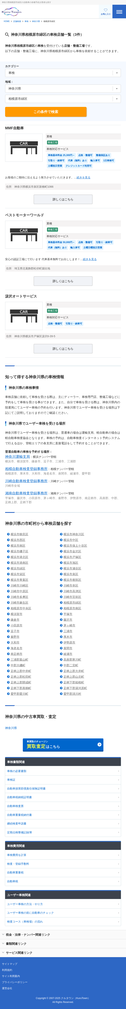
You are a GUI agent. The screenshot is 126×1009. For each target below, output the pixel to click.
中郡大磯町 (18, 665)
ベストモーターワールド (24, 215)
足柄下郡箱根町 (73, 682)
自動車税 (12, 881)
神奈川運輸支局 (17, 457)
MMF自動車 (14, 128)
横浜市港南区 (19, 562)
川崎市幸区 (70, 585)
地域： (9, 81)
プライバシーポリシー (15, 982)
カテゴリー (12, 66)
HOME (7, 21)
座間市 (67, 648)
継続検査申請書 (16, 823)
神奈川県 (36, 21)
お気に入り (106, 12)
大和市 (15, 642)
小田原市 (16, 625)
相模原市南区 (72, 608)
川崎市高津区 (72, 591)
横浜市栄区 (18, 574)
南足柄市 (16, 654)
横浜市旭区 (70, 562)
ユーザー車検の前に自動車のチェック (30, 912)
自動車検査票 (15, 806)
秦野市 (15, 636)
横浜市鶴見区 (19, 534)
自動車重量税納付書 (19, 814)
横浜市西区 (18, 540)
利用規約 (7, 970)
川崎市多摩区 (19, 597)
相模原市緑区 (72, 602)
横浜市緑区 (18, 568)
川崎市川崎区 (19, 585)
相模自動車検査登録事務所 (26, 469)
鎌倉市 (15, 619)
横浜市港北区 (19, 557)
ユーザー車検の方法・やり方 (25, 904)
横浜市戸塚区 (72, 557)
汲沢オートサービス (21, 296)
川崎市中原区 (19, 591)
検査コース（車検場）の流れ (25, 921)
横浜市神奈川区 (73, 534)
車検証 (11, 779)
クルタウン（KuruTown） (75, 998)
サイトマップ (9, 963)
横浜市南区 (18, 545)
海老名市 (16, 648)
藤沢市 (67, 619)
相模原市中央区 (21, 608)
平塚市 (67, 614)
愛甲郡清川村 (72, 693)
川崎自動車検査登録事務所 (26, 481)
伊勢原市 (69, 642)
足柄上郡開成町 (21, 682)
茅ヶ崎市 (69, 625)
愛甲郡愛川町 (19, 693)
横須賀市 (16, 614)
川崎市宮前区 (72, 597)
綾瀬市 (67, 654)
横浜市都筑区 (72, 579)
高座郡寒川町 (72, 659)
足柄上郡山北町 (73, 676)
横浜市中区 (70, 540)
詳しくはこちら (63, 199)
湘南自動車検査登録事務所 (26, 493)
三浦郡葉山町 (19, 659)
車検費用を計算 (16, 855)
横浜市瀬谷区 (72, 568)
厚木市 (67, 636)
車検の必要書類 (16, 771)
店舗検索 (17, 21)
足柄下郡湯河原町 (75, 688)
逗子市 (15, 631)
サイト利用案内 (11, 976)
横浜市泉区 (70, 574)
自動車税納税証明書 (19, 797)
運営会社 (7, 988)
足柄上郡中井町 (21, 671)
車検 (27, 21)
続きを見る (83, 177)
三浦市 (67, 631)
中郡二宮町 (70, 665)
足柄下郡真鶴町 (21, 688)
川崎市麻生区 (19, 602)
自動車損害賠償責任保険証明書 (26, 788)
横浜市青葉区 (19, 579)
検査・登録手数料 (18, 863)
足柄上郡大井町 (73, 671)
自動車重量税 (15, 872)
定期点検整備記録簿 (19, 832)
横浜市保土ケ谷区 (75, 545)
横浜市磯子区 (19, 551)
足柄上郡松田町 (21, 676)
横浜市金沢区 (72, 551)
